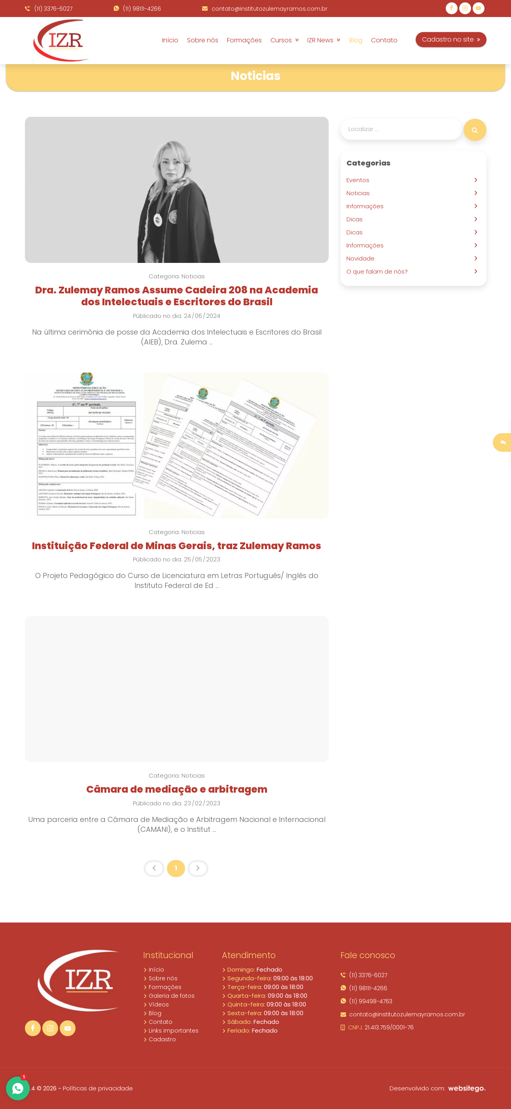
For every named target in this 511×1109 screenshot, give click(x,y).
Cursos (285, 40)
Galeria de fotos (169, 996)
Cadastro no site (451, 39)
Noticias (359, 193)
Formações (244, 40)
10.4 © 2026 (41, 1088)
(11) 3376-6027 (48, 9)
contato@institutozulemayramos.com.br (264, 9)
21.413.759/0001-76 (377, 1027)
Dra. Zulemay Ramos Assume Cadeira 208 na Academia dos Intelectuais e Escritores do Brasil (176, 296)
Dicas (356, 219)
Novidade (362, 258)
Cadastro (159, 1039)
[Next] (197, 868)
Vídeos (156, 1004)
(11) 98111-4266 (137, 9)
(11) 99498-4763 (366, 1001)
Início (170, 40)
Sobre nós (202, 40)
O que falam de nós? (378, 271)
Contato (384, 40)
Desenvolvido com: (438, 1088)
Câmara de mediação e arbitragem (176, 789)
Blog (355, 40)
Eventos (359, 180)
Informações (366, 206)
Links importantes (171, 1031)
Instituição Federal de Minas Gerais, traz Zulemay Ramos (176, 546)
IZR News (323, 40)
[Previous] (154, 868)
